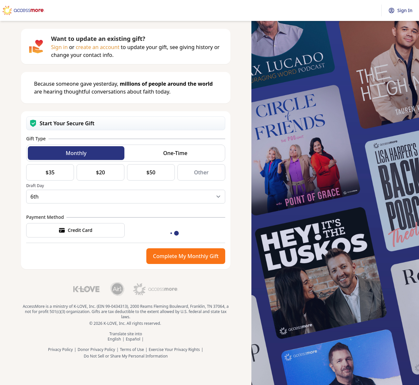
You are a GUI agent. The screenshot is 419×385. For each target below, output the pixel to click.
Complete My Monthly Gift (186, 256)
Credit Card (75, 230)
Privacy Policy (60, 349)
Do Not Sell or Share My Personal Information (126, 356)
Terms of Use (132, 349)
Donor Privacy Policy (96, 349)
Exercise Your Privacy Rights (174, 349)
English (114, 339)
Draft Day (35, 185)
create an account (97, 47)
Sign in (59, 47)
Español (133, 339)
